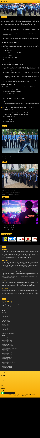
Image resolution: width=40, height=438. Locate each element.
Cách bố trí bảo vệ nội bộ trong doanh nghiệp (10, 194)
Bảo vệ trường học (5, 280)
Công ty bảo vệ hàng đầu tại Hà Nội (8, 190)
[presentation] (2, 10)
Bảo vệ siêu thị (4, 249)
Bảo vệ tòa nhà (4, 269)
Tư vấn (2, 385)
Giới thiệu (3, 375)
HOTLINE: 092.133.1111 (9, 392)
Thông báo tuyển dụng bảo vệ (7, 229)
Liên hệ (2, 390)
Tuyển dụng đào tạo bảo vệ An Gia (8, 225)
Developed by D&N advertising (20, 395)
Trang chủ (3, 372)
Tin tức (2, 380)
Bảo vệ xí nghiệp (5, 288)
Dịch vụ (2, 377)
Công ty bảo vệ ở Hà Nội (6, 156)
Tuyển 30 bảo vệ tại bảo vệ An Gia (8, 227)
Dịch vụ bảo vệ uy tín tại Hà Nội (7, 158)
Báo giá (2, 383)
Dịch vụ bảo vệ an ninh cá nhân (7, 154)
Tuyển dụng (3, 388)
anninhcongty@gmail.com (8, 306)
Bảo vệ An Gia (4, 1)
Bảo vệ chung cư (5, 260)
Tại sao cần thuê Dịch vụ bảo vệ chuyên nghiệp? (11, 192)
